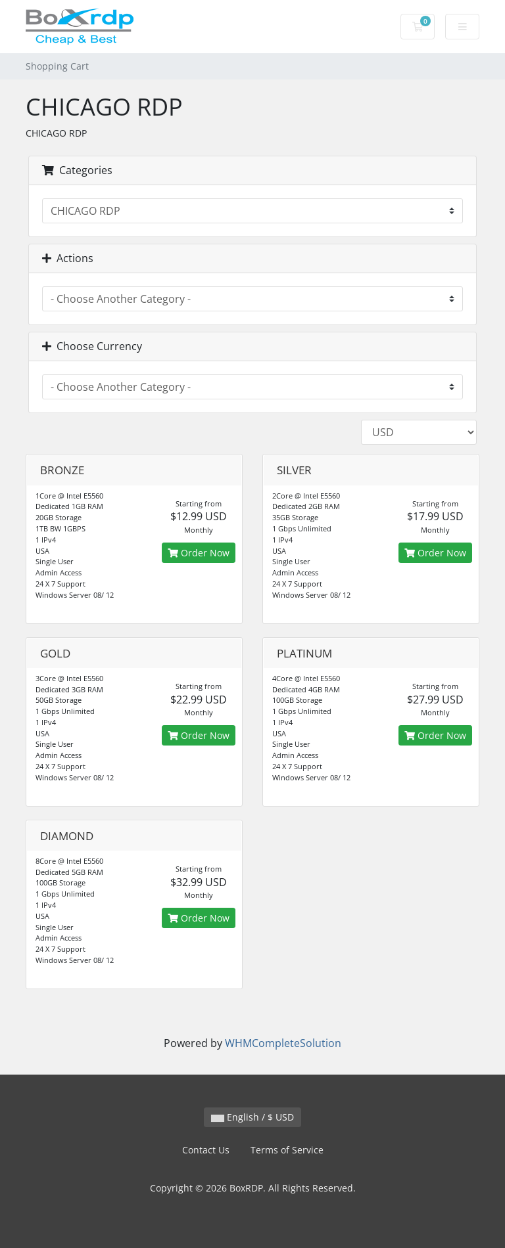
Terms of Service (287, 1150)
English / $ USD (252, 1117)
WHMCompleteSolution (283, 1043)
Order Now (198, 552)
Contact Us (205, 1150)
